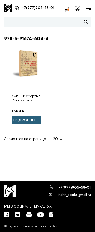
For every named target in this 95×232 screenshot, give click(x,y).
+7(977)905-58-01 (38, 8)
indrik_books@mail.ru (74, 195)
